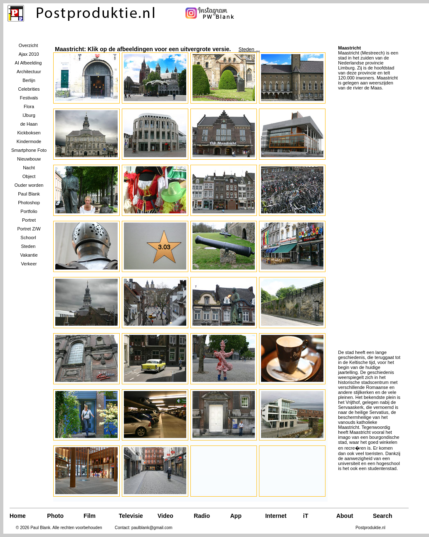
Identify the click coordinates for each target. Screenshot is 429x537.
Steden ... (249, 49)
